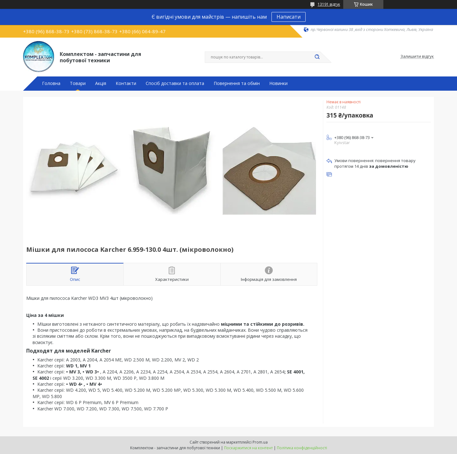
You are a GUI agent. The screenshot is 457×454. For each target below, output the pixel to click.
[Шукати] (317, 57)
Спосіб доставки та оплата (175, 83)
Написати (289, 16)
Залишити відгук (417, 56)
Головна (51, 83)
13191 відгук (329, 4)
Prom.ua (260, 442)
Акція (100, 83)
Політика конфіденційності (302, 448)
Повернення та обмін (237, 83)
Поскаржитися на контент (248, 448)
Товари (78, 83)
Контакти (126, 83)
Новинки (278, 83)
